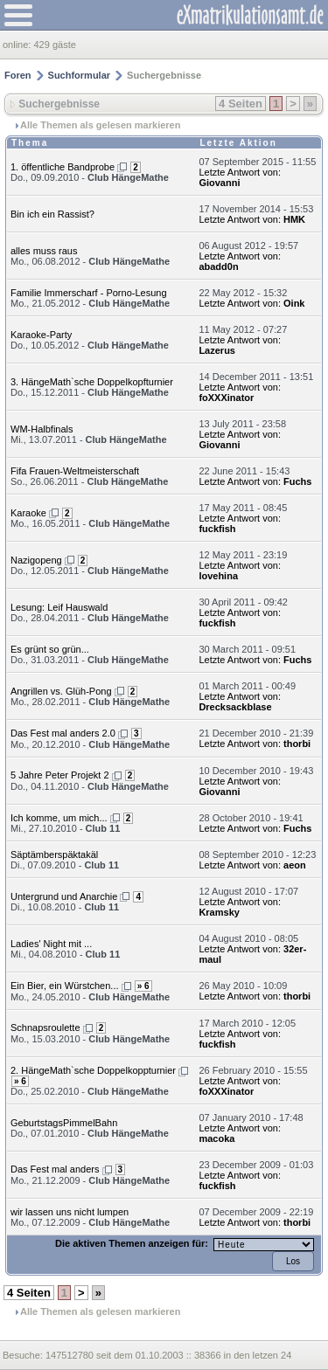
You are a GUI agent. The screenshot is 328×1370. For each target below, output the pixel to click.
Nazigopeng (36, 560)
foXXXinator (226, 397)
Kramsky (219, 912)
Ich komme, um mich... (59, 818)
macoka (216, 1138)
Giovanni (219, 182)
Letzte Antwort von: (240, 172)
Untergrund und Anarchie (63, 896)
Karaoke (28, 513)
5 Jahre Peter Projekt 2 (59, 775)
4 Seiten (240, 103)
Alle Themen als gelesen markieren (100, 125)
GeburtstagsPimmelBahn (63, 1122)
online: (18, 44)
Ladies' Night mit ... (51, 943)
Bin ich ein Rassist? (52, 214)
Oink (293, 303)
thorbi (297, 743)
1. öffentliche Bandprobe (62, 167)
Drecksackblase (235, 707)
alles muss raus (43, 251)
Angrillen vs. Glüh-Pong (61, 691)
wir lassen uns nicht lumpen (69, 1212)
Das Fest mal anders (54, 1169)
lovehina (218, 576)
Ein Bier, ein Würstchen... (64, 985)
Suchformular (79, 75)
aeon (294, 865)
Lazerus (217, 350)
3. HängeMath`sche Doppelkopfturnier (91, 382)
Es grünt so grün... (49, 649)
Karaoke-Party (41, 334)
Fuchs (297, 481)
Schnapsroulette (45, 1027)
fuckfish (217, 528)
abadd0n (218, 266)
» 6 (143, 986)
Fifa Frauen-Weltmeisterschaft (74, 471)
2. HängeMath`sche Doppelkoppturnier (93, 1070)
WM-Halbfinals (41, 429)
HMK (294, 219)
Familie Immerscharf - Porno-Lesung (88, 292)
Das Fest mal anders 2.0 (62, 733)
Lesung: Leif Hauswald (59, 607)
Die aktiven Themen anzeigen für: (133, 1243)
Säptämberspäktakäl (54, 854)
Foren (17, 75)
